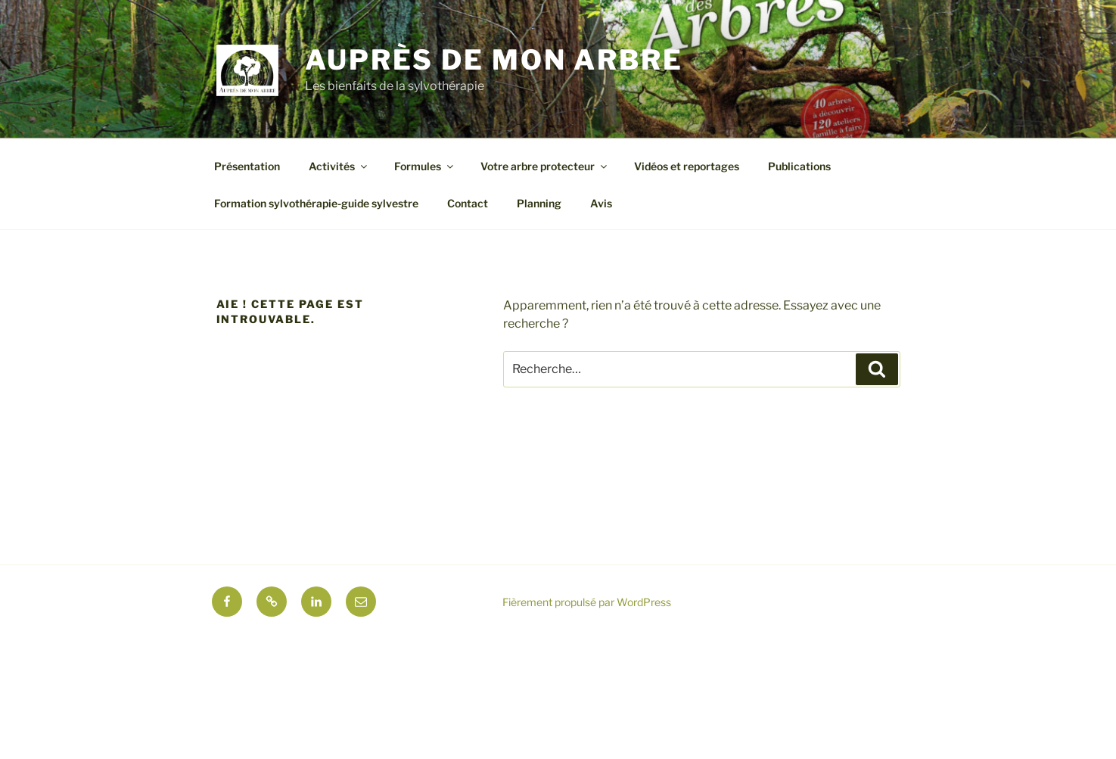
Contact (467, 203)
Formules (424, 166)
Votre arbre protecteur (544, 166)
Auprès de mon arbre (494, 59)
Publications (799, 166)
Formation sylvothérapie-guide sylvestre (316, 203)
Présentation (247, 166)
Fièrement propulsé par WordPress (586, 602)
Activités (339, 166)
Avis (601, 203)
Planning (539, 203)
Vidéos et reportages (686, 166)
